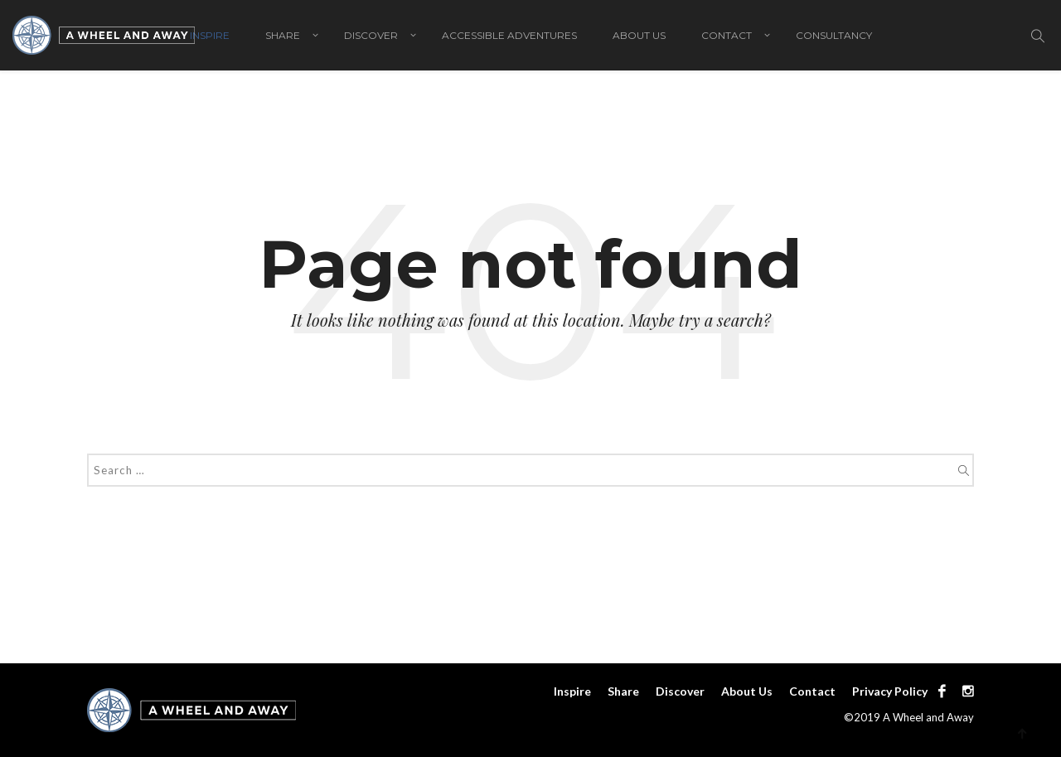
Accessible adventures (509, 35)
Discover (371, 35)
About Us (639, 35)
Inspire (210, 35)
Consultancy (834, 35)
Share (282, 35)
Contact (726, 35)
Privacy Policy (890, 691)
